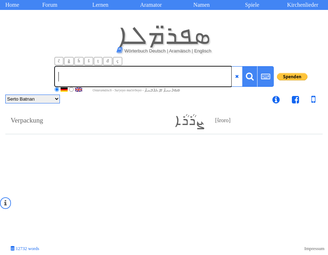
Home (12, 5)
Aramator (151, 5)
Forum (49, 5)
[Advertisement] (164, 187)
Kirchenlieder (302, 5)
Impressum (314, 248)
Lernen (100, 5)
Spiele (252, 5)
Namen (201, 5)
